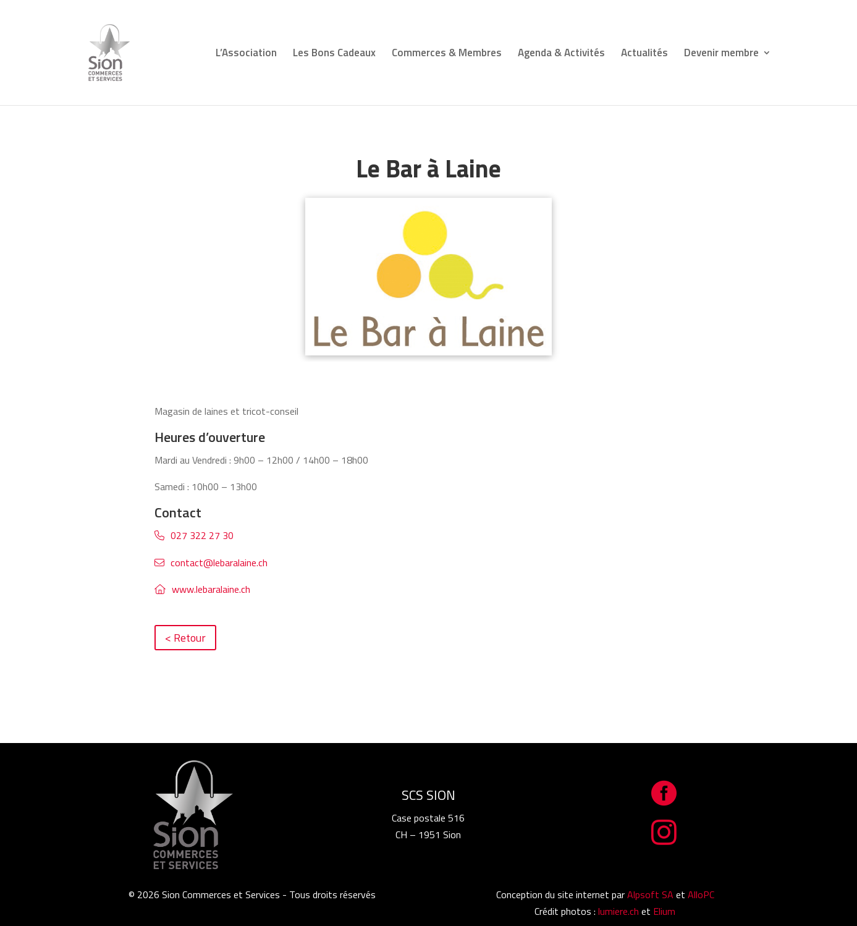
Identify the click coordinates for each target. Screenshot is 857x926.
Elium (664, 911)
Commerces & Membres (447, 54)
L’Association (246, 54)
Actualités (644, 54)
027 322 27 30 (202, 535)
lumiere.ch (618, 911)
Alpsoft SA (650, 894)
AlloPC (701, 894)
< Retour (185, 637)
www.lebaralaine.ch (211, 589)
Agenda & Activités (561, 54)
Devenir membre (721, 54)
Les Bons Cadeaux (334, 54)
